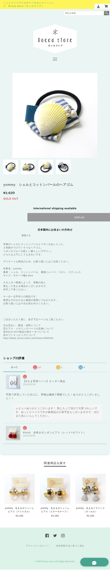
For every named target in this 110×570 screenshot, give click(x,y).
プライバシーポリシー (37, 546)
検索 (106, 13)
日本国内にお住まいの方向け (55, 229)
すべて (14, 367)
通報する (26, 235)
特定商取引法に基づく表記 (70, 546)
